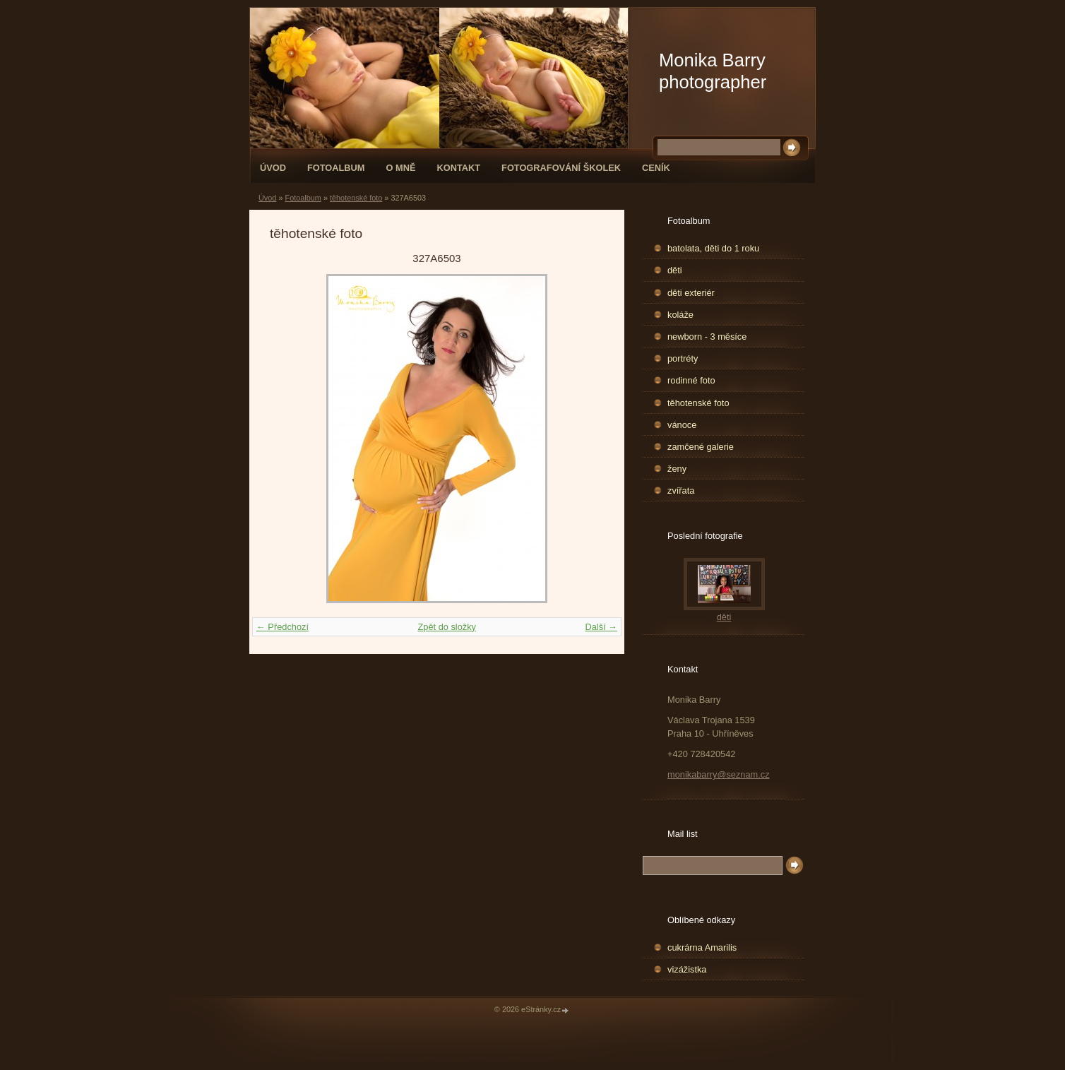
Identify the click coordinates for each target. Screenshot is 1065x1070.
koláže (680, 314)
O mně (401, 167)
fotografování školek (561, 167)
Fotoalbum (336, 167)
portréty (682, 358)
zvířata (680, 490)
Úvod (273, 167)
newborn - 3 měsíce (706, 336)
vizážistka (686, 969)
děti (674, 270)
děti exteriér (691, 292)
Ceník (656, 167)
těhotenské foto (356, 198)
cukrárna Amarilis (702, 947)
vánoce (681, 425)
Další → (601, 627)
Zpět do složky (446, 627)
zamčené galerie (700, 446)
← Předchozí (282, 627)
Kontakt (458, 167)
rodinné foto (691, 380)
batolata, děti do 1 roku (713, 248)
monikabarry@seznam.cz (718, 774)
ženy (676, 468)
